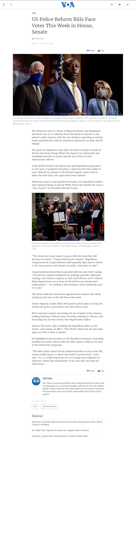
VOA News (39, 38)
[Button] (91, 51)
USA (34, 13)
